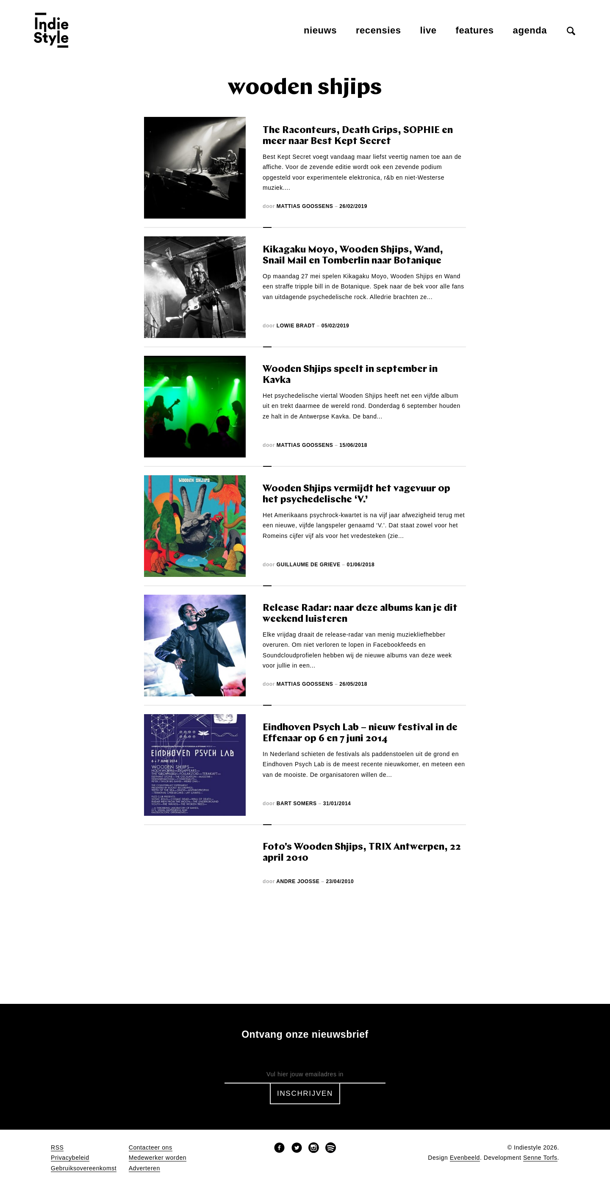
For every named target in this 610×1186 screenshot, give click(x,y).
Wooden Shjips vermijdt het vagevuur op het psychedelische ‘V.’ (356, 494)
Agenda (530, 30)
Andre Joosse (297, 881)
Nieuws (320, 30)
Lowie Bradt (296, 326)
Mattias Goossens (305, 206)
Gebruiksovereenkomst (83, 1168)
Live (428, 30)
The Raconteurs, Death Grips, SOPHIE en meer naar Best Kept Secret (358, 136)
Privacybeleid (70, 1158)
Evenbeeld (465, 1158)
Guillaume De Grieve (309, 565)
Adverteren (144, 1168)
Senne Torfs (540, 1158)
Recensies (378, 30)
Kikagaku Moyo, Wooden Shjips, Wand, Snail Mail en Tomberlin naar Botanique (353, 255)
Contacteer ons (150, 1147)
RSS (57, 1147)
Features (475, 30)
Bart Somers (297, 803)
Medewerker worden (157, 1158)
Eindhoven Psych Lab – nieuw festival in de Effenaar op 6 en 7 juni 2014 (360, 733)
